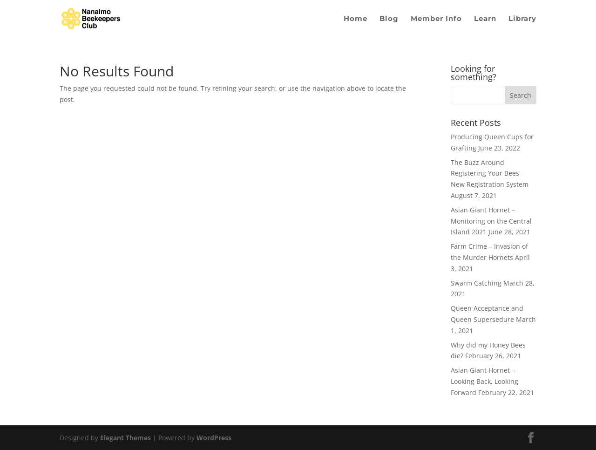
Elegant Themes (125, 437)
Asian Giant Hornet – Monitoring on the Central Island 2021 (491, 221)
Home (355, 19)
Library (522, 19)
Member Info (436, 19)
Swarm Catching (476, 283)
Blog (389, 19)
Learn (485, 19)
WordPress (213, 437)
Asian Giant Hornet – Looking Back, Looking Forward (484, 381)
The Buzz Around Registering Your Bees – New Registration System (489, 173)
